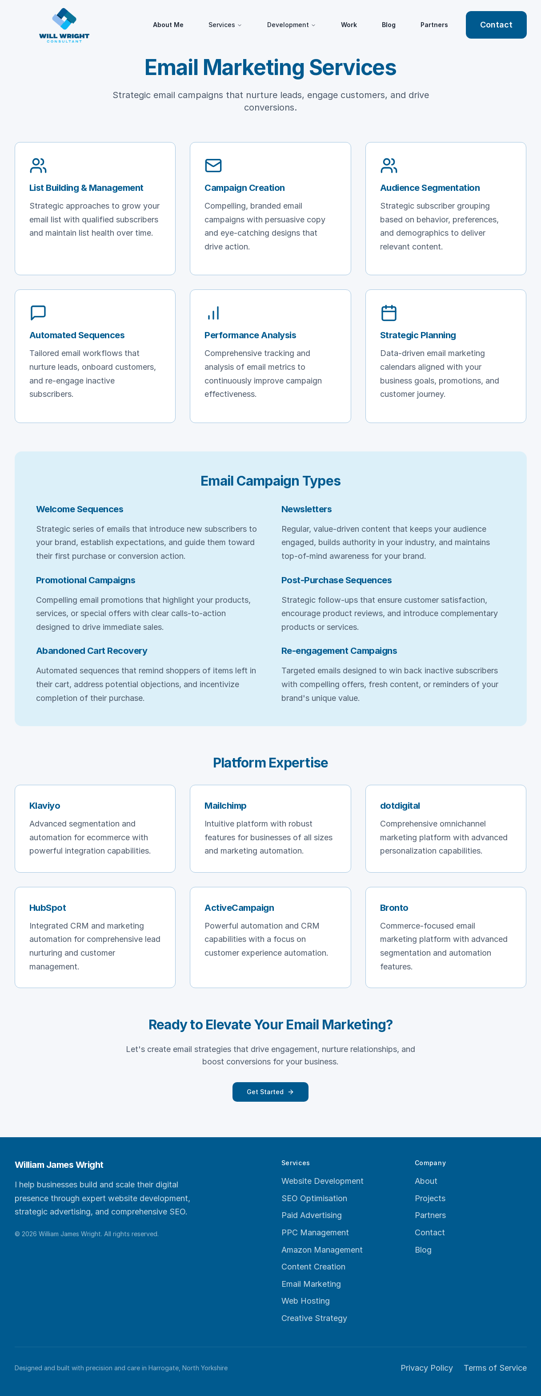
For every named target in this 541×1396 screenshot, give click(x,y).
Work (349, 24)
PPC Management (315, 1232)
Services (225, 24)
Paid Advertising (311, 1215)
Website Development (322, 1181)
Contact (496, 24)
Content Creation (313, 1266)
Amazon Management (322, 1249)
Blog (389, 24)
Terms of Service (495, 1367)
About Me (168, 24)
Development (291, 24)
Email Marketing (311, 1284)
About (426, 1181)
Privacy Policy (427, 1367)
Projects (430, 1198)
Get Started (270, 1091)
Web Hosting (305, 1300)
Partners (434, 24)
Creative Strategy (314, 1318)
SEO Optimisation (314, 1198)
